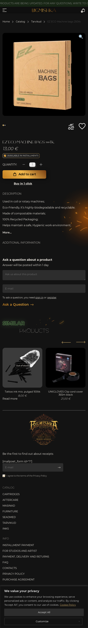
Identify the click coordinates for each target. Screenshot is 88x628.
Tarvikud (36, 21)
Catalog (20, 21)
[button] (82, 126)
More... (7, 232)
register (51, 297)
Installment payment (18, 545)
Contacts (10, 568)
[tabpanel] (44, 74)
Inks (6, 528)
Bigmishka (44, 10)
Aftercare (10, 499)
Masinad (9, 505)
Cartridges (11, 494)
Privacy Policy (40, 476)
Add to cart (27, 174)
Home (6, 21)
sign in (39, 297)
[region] (44, 607)
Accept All (44, 612)
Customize (42, 621)
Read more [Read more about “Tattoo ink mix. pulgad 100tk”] (10, 398)
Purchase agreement (19, 579)
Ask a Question (18, 304)
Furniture (10, 511)
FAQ (5, 562)
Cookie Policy (68, 604)
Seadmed (9, 517)
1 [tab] (3, 125)
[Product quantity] (32, 164)
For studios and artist (20, 550)
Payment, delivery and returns (26, 556)
